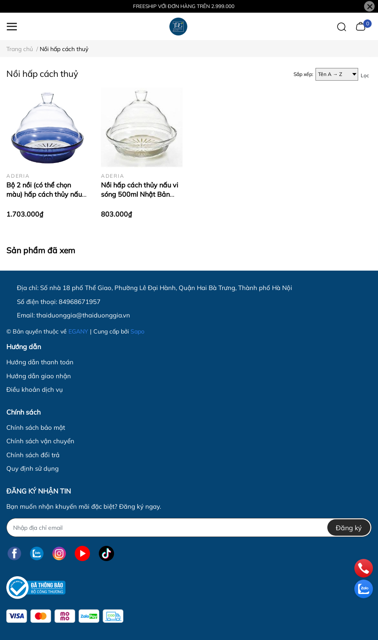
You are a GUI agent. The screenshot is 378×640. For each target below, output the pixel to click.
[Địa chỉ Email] (189, 527)
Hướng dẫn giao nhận (38, 376)
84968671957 (80, 302)
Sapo (137, 331)
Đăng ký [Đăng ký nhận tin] (349, 527)
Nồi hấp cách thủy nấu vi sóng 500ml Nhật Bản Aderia (139, 194)
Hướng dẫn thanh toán (39, 362)
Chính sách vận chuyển (40, 441)
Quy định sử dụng (32, 468)
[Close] (369, 6)
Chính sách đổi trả (33, 455)
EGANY (78, 331)
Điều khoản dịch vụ (34, 389)
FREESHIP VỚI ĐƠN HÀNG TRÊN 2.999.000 (183, 6)
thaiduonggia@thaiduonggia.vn (83, 315)
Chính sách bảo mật (35, 427)
